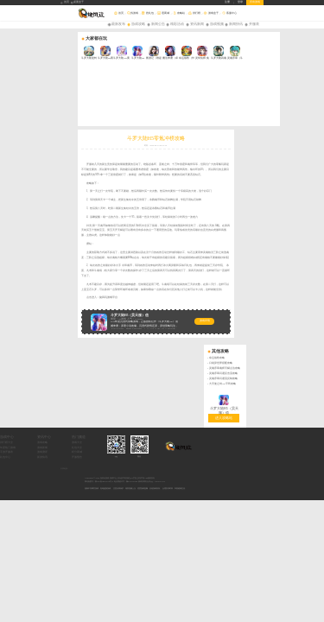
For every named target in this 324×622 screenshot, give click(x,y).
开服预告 (138, 317)
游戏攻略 (138, 24)
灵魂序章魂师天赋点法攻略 (302, 95)
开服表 (254, 24)
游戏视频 (217, 24)
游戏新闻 (103, 307)
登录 (240, 2)
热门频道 (140, 297)
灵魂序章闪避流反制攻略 (301, 106)
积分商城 (138, 312)
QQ (176, 316)
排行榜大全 (66, 302)
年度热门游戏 (68, 307)
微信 (200, 316)
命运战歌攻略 (294, 86)
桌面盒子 (78, 2)
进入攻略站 (301, 145)
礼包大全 (138, 307)
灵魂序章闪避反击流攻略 (301, 100)
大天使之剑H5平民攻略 (300, 111)
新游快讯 (103, 317)
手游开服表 (66, 312)
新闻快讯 (236, 24)
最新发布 (118, 24)
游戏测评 (103, 312)
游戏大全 (138, 302)
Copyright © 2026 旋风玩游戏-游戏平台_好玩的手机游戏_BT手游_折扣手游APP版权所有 (120, 338)
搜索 (318, 13)
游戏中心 (67, 297)
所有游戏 (255, 2)
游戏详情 (127, 262)
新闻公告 (158, 24)
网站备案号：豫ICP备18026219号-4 (99, 341)
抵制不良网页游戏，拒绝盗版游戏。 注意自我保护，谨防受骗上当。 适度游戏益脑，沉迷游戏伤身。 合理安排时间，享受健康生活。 (136, 348)
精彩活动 (177, 24)
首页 (64, 2)
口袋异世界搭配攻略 (298, 91)
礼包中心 (65, 317)
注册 (227, 2)
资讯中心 (104, 297)
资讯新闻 (197, 24)
